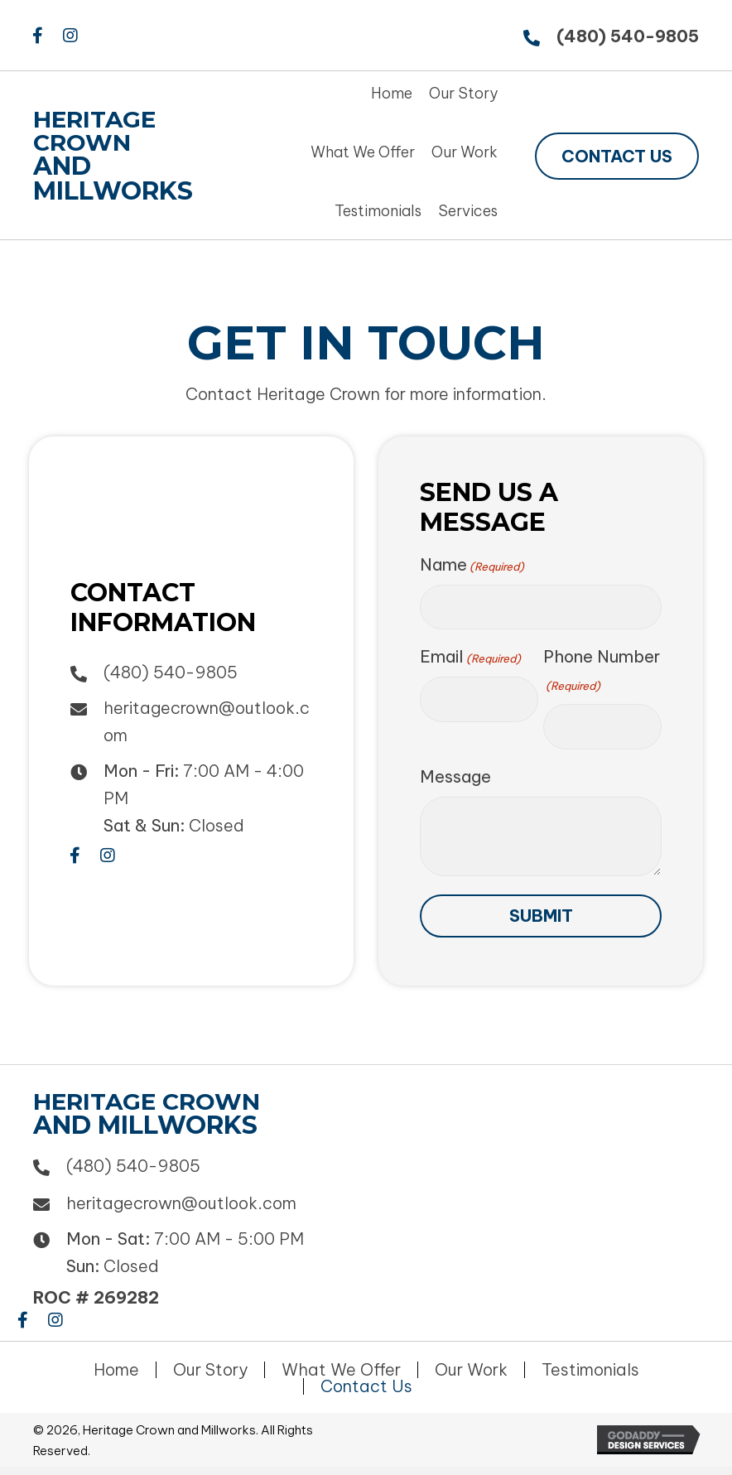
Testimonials (590, 1370)
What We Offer (341, 1370)
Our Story (210, 1370)
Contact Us (366, 1386)
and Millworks (113, 178)
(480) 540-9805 (627, 36)
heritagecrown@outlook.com (181, 1203)
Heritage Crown (94, 131)
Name (472, 565)
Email (470, 657)
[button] (37, 35)
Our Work (471, 1370)
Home (116, 1370)
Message (455, 776)
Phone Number (601, 670)
